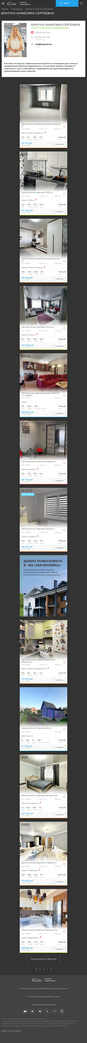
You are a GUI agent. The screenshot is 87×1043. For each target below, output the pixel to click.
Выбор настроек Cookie (11, 1031)
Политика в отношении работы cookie (43, 997)
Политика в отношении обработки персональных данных (43, 989)
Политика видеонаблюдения (43, 1005)
